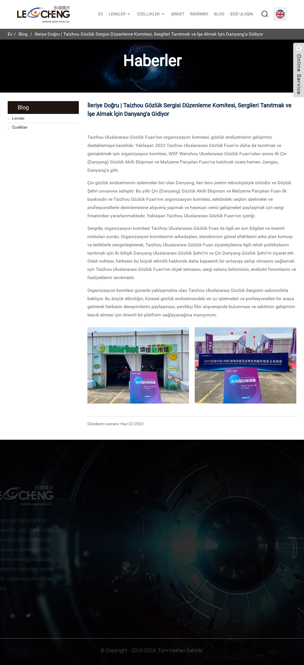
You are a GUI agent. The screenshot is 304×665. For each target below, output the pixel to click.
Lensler (120, 14)
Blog (219, 14)
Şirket (177, 14)
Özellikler (151, 14)
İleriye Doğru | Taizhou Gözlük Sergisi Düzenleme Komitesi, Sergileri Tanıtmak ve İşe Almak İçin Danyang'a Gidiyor (149, 34)
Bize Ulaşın (241, 14)
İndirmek (199, 14)
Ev (100, 14)
